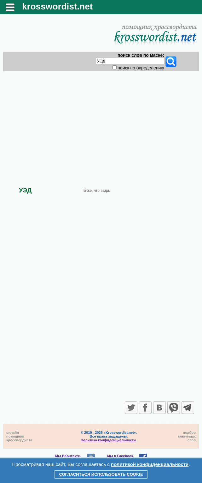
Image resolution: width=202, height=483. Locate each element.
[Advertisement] (101, 124)
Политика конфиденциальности (108, 440)
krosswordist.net (57, 6)
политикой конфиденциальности (149, 464)
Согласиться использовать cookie (101, 474)
